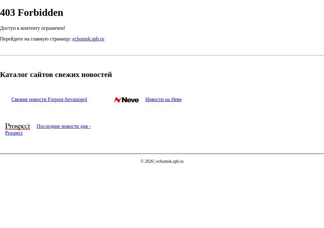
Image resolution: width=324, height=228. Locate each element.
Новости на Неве (163, 99)
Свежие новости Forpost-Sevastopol (49, 99)
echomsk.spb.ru (88, 38)
